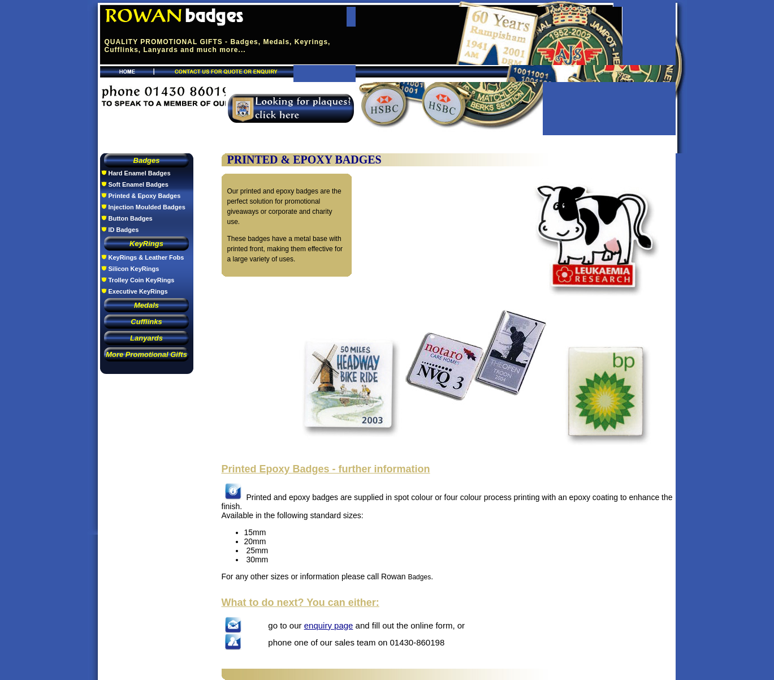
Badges (146, 160)
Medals (146, 305)
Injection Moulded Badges (147, 207)
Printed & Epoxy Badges (145, 195)
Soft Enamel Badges (138, 184)
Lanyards (146, 338)
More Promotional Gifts (146, 354)
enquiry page (328, 625)
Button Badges (131, 218)
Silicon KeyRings (134, 268)
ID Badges (124, 229)
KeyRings (146, 243)
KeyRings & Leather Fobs (146, 257)
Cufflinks (146, 321)
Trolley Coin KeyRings (142, 280)
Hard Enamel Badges (140, 173)
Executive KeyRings (138, 291)
